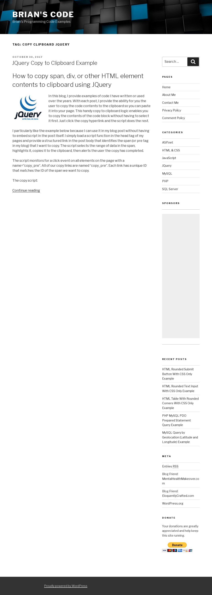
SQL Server (170, 189)
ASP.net (167, 142)
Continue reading (26, 190)
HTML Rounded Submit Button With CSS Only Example (178, 373)
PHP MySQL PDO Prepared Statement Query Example (176, 420)
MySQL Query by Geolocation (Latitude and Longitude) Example (180, 437)
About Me (169, 95)
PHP (165, 181)
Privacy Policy (171, 110)
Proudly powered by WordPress (65, 586)
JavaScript (169, 158)
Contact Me (170, 102)
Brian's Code (43, 14)
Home (166, 87)
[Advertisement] (181, 276)
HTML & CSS (171, 150)
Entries (170, 466)
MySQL (167, 173)
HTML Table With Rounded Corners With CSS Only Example (180, 403)
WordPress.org (172, 503)
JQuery (166, 165)
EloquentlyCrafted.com (178, 495)
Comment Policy (173, 118)
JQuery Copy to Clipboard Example (54, 63)
